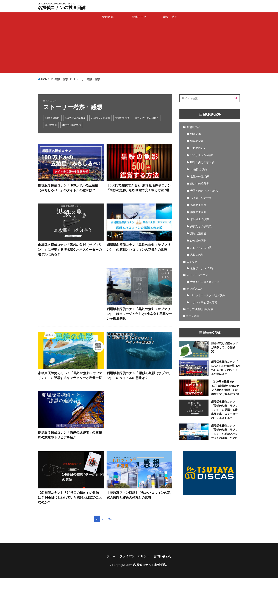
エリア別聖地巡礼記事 (200, 309)
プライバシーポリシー (134, 572)
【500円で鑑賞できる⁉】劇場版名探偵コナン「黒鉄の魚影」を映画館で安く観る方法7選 (139, 190)
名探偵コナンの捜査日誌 (61, 7)
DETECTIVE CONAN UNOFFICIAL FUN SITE (56, 4)
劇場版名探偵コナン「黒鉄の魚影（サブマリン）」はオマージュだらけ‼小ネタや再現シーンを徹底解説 (138, 321)
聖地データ (139, 16)
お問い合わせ (163, 572)
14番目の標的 (52, 118)
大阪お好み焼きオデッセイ (206, 282)
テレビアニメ (195, 288)
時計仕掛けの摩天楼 (202, 162)
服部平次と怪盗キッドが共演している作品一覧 (224, 347)
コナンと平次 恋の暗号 (147, 118)
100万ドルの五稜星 (75, 118)
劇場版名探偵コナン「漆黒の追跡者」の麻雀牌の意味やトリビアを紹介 (70, 450)
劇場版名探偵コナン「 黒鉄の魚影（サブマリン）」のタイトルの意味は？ (139, 384)
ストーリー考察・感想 (94, 79)
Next (110, 535)
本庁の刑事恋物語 (71, 125)
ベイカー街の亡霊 (201, 198)
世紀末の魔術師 (199, 176)
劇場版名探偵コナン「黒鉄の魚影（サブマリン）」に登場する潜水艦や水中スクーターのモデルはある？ (70, 256)
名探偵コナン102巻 (202, 268)
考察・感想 (170, 16)
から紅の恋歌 (198, 240)
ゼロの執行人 (198, 148)
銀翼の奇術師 (198, 212)
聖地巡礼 (107, 16)
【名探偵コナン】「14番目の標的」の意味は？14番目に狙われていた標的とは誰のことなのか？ (70, 513)
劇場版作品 (193, 127)
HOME (46, 79)
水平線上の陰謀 (199, 219)
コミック (192, 261)
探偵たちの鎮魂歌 (201, 226)
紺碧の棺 (195, 134)
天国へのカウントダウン (204, 190)
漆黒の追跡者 (122, 118)
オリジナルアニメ (197, 275)
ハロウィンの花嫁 (100, 118)
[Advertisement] (139, 48)
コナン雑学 (192, 316)
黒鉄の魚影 (51, 125)
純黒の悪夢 (197, 141)
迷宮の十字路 (198, 205)
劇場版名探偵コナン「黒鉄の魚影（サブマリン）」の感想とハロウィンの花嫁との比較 (138, 256)
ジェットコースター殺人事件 (207, 295)
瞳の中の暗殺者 (199, 183)
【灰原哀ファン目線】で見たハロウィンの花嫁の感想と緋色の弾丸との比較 (138, 510)
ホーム (109, 572)
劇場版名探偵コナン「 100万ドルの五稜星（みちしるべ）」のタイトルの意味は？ (69, 190)
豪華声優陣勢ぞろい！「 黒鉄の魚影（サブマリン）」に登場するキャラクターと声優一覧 (70, 387)
